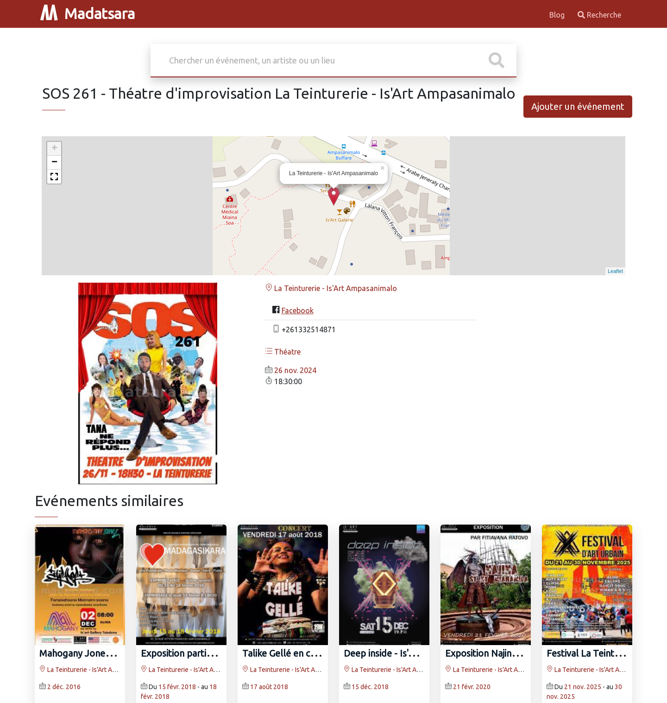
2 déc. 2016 (64, 686)
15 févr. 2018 (177, 686)
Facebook (298, 310)
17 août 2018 (269, 686)
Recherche (599, 15)
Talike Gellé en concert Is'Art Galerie (317, 653)
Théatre (283, 352)
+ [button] (54, 149)
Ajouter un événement (577, 106)
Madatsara (87, 13)
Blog (557, 15)
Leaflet (615, 271)
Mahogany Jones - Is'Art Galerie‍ (104, 653)
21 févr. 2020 (472, 686)
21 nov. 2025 (582, 686)
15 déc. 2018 (370, 686)
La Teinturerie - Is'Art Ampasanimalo (331, 288)
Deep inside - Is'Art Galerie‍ (398, 653)
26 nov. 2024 (295, 370)
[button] (54, 177)
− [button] (54, 163)
